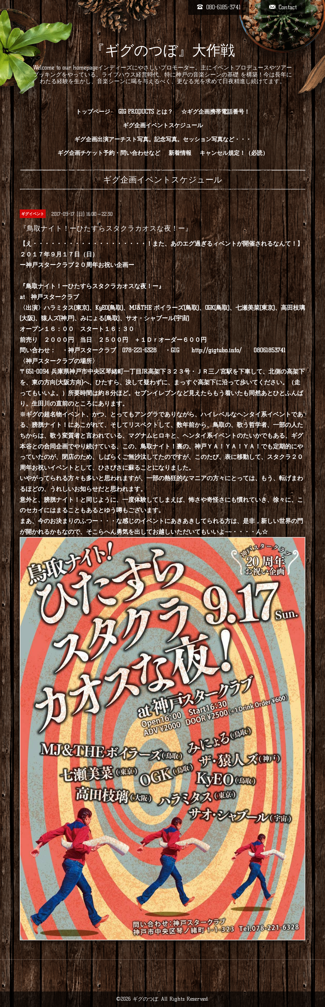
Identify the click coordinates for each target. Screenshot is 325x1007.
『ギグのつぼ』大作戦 (162, 50)
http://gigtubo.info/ (216, 350)
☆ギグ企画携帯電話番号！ (215, 111)
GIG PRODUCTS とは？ (145, 111)
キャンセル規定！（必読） (234, 152)
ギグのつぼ (145, 999)
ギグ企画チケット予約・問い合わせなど (108, 152)
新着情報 (180, 152)
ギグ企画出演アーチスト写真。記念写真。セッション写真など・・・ (162, 139)
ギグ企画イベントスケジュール (163, 125)
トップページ (93, 111)
